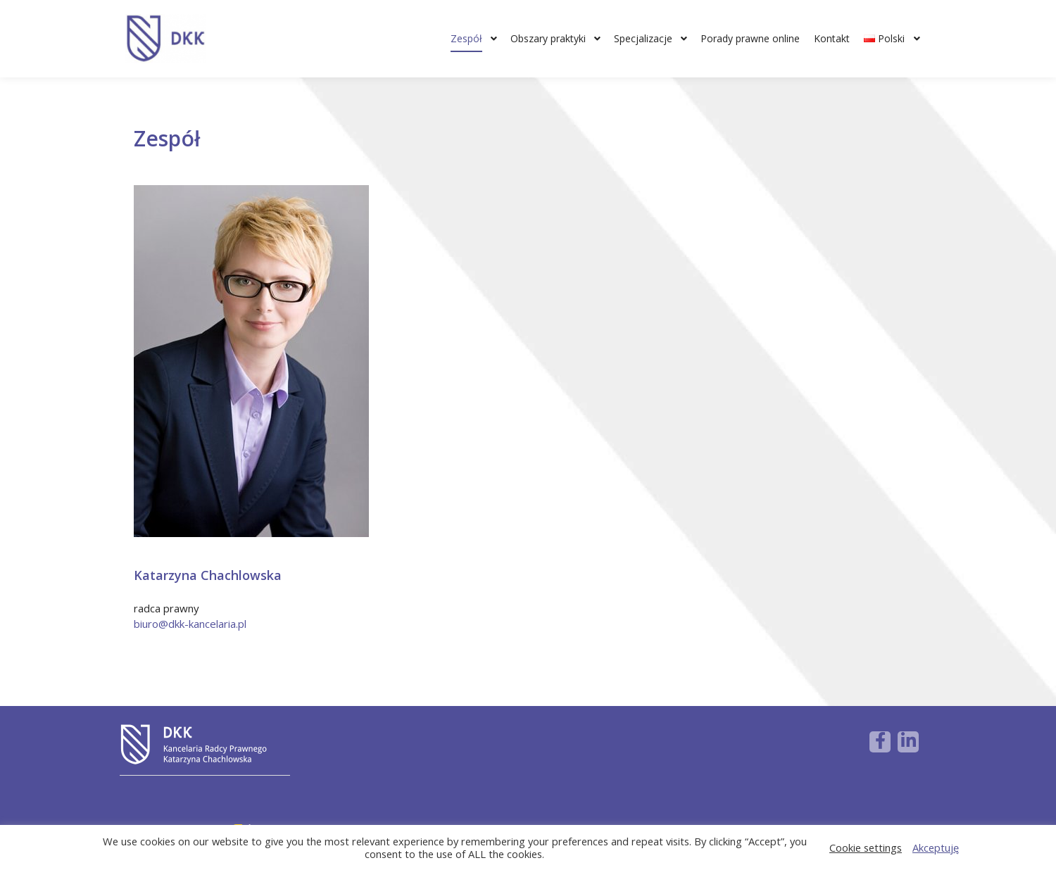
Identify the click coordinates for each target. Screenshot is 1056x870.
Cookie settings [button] (865, 847)
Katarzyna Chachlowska (208, 575)
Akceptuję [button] (935, 847)
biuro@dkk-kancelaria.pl (190, 624)
